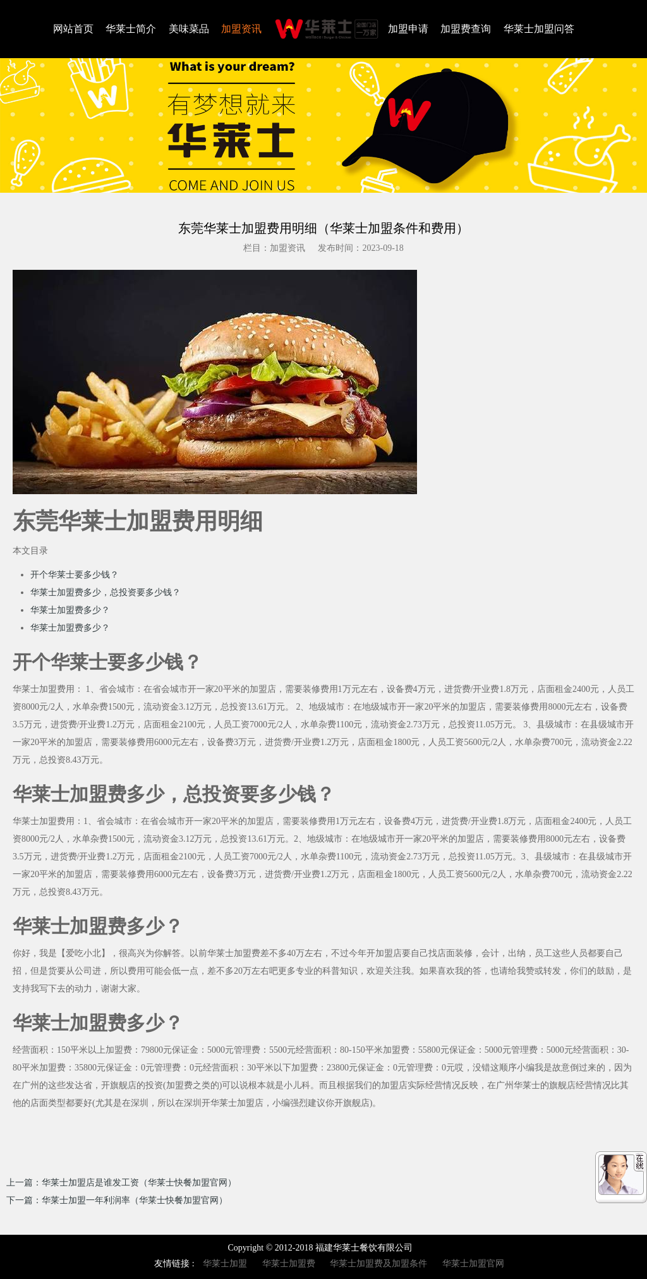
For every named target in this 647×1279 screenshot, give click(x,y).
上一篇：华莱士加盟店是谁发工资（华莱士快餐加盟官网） (121, 1182)
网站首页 (73, 28)
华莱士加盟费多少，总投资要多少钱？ (105, 592)
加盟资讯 (241, 28)
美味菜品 (189, 28)
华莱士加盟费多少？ (70, 610)
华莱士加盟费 (288, 1263)
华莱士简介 (131, 28)
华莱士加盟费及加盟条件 (378, 1263)
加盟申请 (408, 28)
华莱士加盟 (225, 1263)
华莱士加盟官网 (473, 1263)
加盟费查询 (465, 28)
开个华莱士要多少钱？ (74, 574)
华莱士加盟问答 (539, 28)
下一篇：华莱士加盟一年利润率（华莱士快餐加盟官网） (116, 1200)
